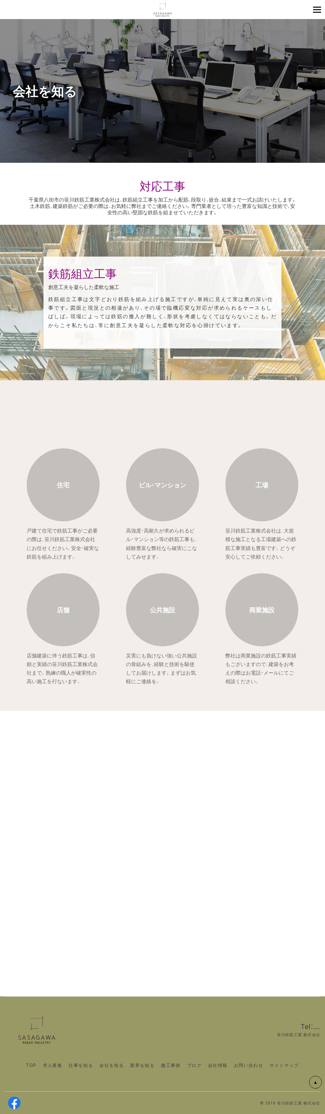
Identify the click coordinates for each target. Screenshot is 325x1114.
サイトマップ (284, 1065)
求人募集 (53, 1065)
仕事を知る (81, 1065)
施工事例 (171, 1065)
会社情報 (218, 1065)
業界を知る (142, 1065)
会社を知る (111, 1065)
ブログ (194, 1065)
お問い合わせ (248, 1065)
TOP (31, 1065)
